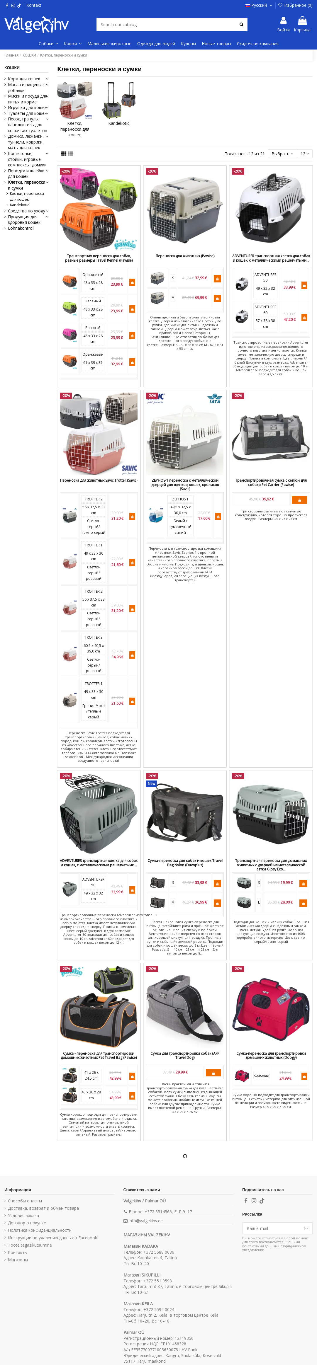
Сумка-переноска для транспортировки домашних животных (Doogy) (271, 1055)
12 (305, 153)
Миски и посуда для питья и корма (27, 99)
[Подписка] (306, 1228)
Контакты (18, 1252)
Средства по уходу (26, 211)
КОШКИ (12, 68)
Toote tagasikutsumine (30, 1245)
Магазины (18, 1259)
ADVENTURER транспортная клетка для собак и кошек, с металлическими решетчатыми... (271, 258)
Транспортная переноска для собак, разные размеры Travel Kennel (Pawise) (99, 258)
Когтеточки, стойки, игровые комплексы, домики (27, 159)
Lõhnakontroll (21, 228)
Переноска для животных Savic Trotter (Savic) (98, 480)
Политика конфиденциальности (40, 1230)
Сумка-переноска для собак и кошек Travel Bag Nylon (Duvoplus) (185, 862)
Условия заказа (23, 1215)
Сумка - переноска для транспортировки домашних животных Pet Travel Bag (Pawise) (99, 1055)
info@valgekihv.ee (146, 1220)
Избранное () (295, 5)
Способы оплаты (25, 1201)
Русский (259, 5)
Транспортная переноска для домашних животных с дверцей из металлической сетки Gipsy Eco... (271, 865)
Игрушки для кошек (27, 107)
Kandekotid (119, 123)
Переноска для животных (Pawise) (185, 255)
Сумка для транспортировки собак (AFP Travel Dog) (184, 1055)
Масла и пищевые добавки (26, 87)
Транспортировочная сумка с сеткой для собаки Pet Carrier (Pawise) (271, 482)
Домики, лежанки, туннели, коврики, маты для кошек (26, 141)
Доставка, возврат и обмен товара (43, 1208)
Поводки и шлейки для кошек (26, 173)
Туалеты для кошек (27, 113)
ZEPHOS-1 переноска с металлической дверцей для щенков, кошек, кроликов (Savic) (185, 484)
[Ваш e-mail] (271, 1228)
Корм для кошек (24, 78)
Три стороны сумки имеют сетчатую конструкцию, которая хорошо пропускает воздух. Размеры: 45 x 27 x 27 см (271, 515)
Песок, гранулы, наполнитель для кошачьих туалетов (27, 124)
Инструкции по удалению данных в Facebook (52, 1237)
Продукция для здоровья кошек (24, 219)
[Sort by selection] (282, 153)
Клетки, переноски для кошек (74, 128)
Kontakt (33, 5)
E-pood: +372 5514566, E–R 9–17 (160, 1211)
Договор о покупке (27, 1223)
